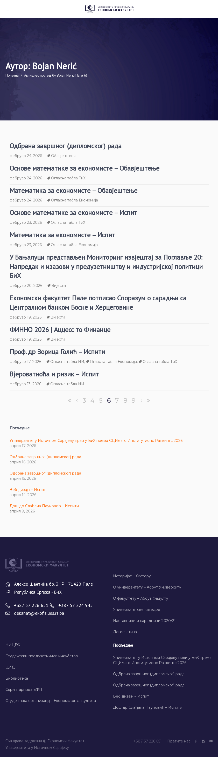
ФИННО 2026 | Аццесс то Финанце (60, 329)
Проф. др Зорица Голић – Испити (57, 351)
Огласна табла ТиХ (68, 178)
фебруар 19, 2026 (25, 317)
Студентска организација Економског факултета (50, 700)
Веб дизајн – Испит (28, 489)
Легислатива (125, 632)
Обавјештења (63, 155)
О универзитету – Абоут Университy (147, 587)
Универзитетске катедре (136, 609)
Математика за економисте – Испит (62, 235)
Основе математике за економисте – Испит (73, 212)
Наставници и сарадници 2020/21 (144, 620)
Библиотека (16, 678)
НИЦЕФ (12, 645)
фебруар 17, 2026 (25, 361)
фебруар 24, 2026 (26, 155)
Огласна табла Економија (74, 200)
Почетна (12, 75)
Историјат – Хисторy (132, 576)
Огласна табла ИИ (67, 361)
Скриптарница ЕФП (23, 689)
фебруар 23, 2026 (26, 222)
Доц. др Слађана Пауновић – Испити (44, 506)
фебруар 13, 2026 (25, 384)
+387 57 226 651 (148, 741)
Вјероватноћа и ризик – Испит (54, 374)
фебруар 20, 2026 (26, 285)
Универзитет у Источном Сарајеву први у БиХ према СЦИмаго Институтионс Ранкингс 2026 (96, 440)
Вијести (58, 285)
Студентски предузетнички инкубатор (41, 656)
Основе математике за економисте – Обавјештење (84, 168)
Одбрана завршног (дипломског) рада (66, 145)
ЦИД (10, 667)
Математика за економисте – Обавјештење (73, 190)
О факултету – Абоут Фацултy (140, 598)
